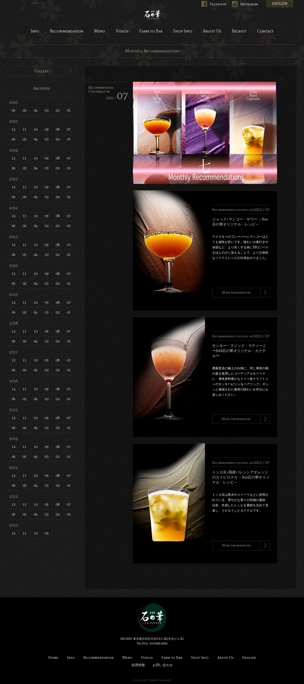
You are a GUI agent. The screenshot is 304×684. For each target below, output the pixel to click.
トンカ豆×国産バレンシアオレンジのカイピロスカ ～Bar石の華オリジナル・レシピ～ (240, 477)
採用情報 (138, 665)
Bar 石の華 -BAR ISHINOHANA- (152, 14)
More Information (236, 292)
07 (69, 129)
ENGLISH (279, 3)
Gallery (41, 71)
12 (13, 129)
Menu (99, 31)
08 (58, 129)
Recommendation (66, 31)
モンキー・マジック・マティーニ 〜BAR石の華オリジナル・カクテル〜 (239, 351)
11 (24, 129)
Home (53, 658)
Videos (122, 31)
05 (24, 110)
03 (47, 110)
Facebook (218, 4)
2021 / (117, 97)
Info (35, 31)
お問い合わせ (163, 665)
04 (35, 110)
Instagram (249, 4)
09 (47, 129)
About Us (212, 31)
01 (69, 110)
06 (13, 110)
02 (58, 110)
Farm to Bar (150, 31)
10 (35, 129)
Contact (265, 31)
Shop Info (182, 31)
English (249, 658)
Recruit (239, 31)
